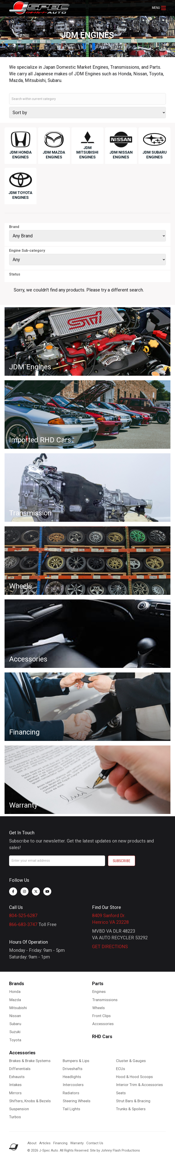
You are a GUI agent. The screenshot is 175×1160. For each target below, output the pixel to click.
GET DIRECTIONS (110, 946)
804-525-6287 (23, 915)
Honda (15, 991)
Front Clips (101, 1015)
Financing (60, 1143)
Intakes (15, 1084)
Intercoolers (73, 1084)
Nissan (15, 1015)
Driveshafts (72, 1068)
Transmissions (105, 999)
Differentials (20, 1068)
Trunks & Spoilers (131, 1109)
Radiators (71, 1093)
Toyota (15, 1040)
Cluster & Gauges (131, 1060)
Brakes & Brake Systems (30, 1060)
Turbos (15, 1117)
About (31, 1143)
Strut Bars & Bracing (133, 1101)
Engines (99, 991)
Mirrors (15, 1093)
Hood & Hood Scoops (134, 1076)
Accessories (103, 1023)
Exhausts (17, 1076)
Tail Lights (71, 1109)
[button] (159, 8)
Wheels (98, 1007)
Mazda (15, 999)
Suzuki (15, 1031)
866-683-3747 (23, 924)
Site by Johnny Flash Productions (115, 1150)
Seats (121, 1093)
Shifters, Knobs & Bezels (30, 1101)
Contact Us (94, 1143)
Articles (45, 1143)
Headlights (72, 1076)
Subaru (15, 1023)
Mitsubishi (18, 1007)
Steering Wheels (76, 1101)
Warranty (77, 1143)
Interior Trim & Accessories (139, 1084)
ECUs (120, 1068)
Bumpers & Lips (76, 1060)
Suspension (19, 1109)
